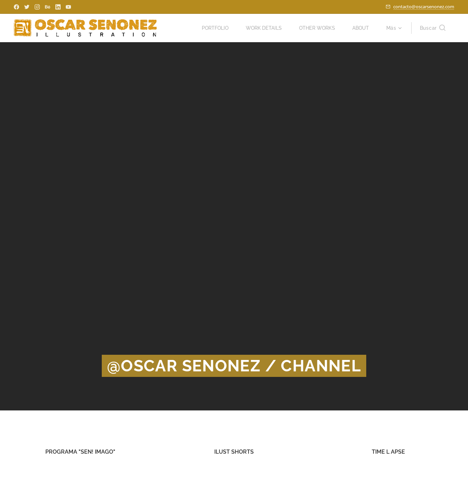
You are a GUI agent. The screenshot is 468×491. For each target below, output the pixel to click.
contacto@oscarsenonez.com (423, 6)
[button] (432, 28)
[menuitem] (211, 28)
